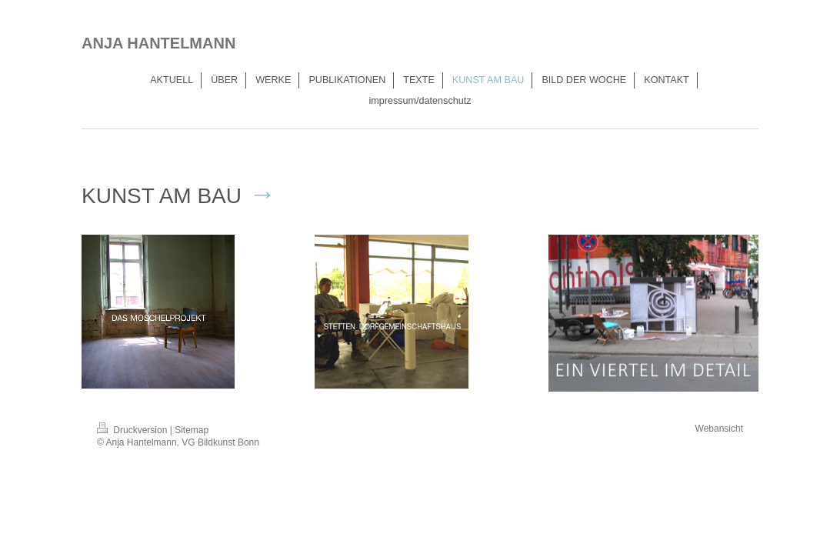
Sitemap (191, 430)
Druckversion (133, 430)
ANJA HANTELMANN (158, 43)
